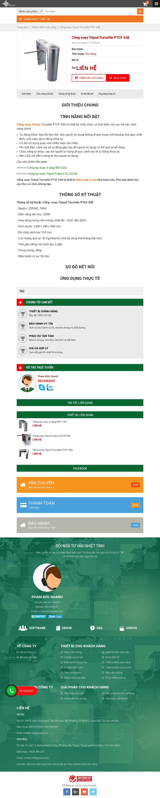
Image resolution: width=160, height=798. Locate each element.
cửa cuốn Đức (33, 764)
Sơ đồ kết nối (87, 93)
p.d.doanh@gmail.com (50, 611)
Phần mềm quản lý (115, 677)
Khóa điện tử (112, 657)
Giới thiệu (26, 93)
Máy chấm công (73, 652)
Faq (96, 628)
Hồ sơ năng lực (28, 652)
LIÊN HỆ (86, 68)
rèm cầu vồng (89, 764)
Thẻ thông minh (72, 672)
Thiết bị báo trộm (73, 667)
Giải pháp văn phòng (75, 698)
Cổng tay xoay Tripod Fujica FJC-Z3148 (52, 173)
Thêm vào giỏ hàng (89, 77)
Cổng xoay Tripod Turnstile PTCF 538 (53, 449)
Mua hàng (117, 77)
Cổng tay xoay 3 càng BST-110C (50, 421)
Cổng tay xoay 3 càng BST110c (47, 167)
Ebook (64, 628)
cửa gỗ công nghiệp (69, 764)
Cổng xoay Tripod (28, 124)
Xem (135, 484)
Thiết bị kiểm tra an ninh (118, 667)
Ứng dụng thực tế (106, 93)
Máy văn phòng (113, 672)
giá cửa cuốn (50, 764)
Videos (128, 628)
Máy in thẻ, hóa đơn (74, 677)
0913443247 (46, 381)
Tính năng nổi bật (44, 93)
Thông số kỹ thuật (67, 93)
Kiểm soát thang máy (75, 662)
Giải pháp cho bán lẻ (116, 698)
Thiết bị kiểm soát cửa (117, 652)
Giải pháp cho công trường (119, 693)
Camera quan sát (73, 657)
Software (32, 628)
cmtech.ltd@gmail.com (36, 757)
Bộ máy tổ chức (28, 657)
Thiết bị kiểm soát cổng (117, 662)
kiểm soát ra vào (86, 179)
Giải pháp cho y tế (74, 693)
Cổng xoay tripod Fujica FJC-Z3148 (52, 435)
